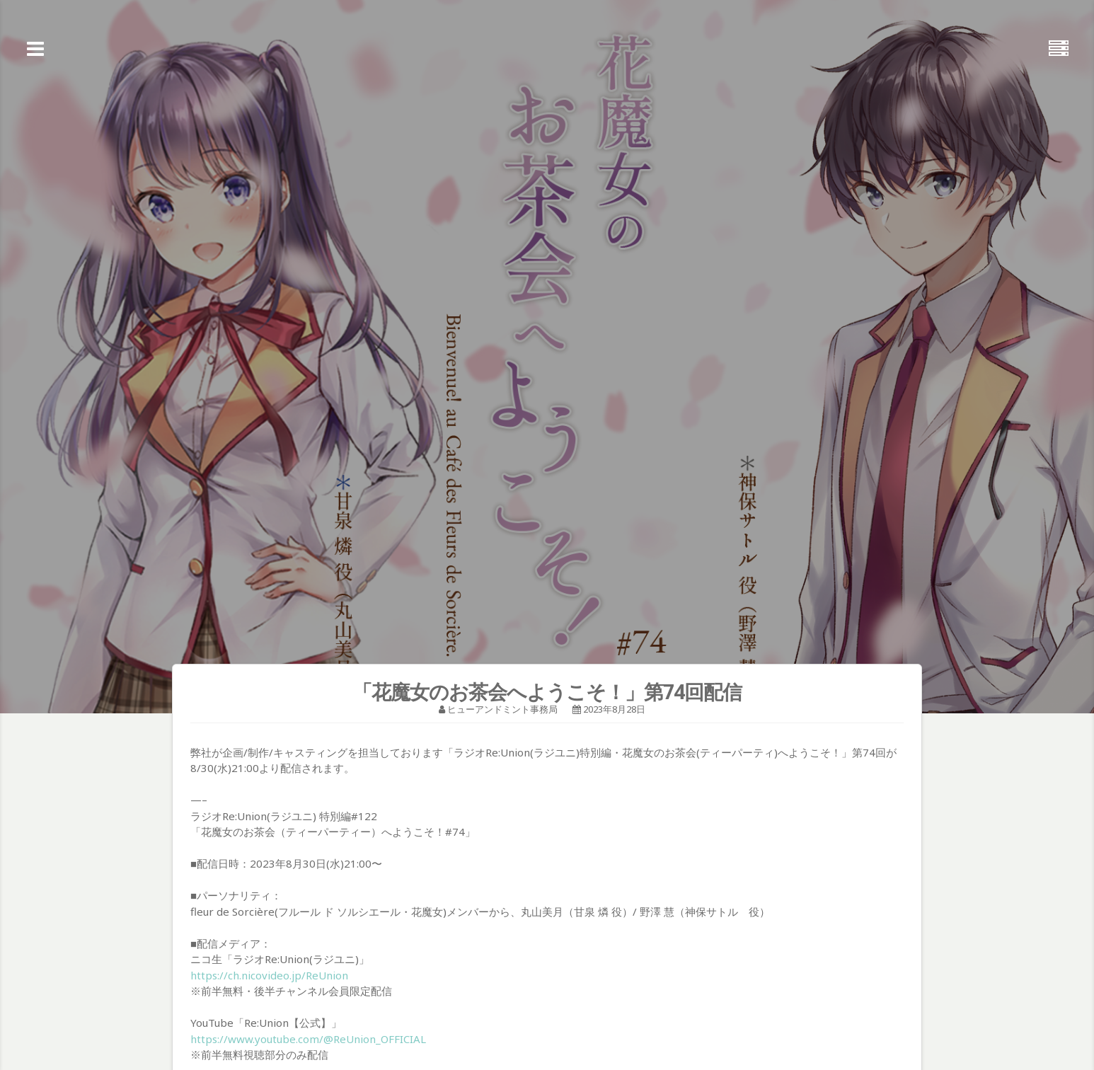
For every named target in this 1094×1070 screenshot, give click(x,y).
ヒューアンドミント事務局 (502, 709)
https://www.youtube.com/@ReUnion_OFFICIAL (308, 1039)
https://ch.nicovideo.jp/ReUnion (269, 975)
